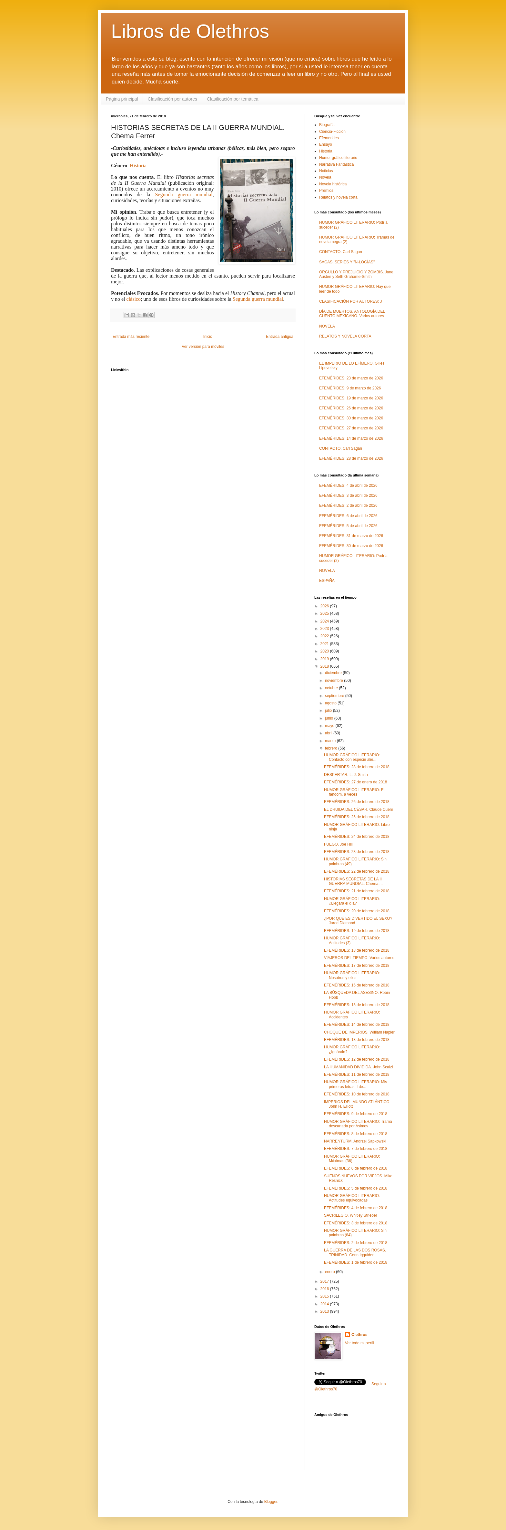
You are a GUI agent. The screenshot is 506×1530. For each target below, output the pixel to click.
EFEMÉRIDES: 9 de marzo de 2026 (350, 388)
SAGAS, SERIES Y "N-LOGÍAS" (347, 262)
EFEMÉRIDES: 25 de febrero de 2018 (357, 817)
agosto (331, 703)
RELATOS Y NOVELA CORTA (345, 336)
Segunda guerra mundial (183, 194)
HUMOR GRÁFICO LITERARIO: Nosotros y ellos (352, 975)
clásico (133, 299)
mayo (330, 725)
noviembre (334, 680)
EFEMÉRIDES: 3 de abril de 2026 (348, 495)
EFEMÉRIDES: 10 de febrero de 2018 (357, 1094)
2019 (325, 659)
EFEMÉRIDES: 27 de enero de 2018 (355, 782)
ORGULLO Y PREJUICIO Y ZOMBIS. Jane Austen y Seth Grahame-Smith (356, 274)
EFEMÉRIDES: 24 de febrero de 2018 (357, 836)
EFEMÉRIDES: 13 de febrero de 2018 (357, 1039)
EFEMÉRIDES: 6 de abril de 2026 (348, 516)
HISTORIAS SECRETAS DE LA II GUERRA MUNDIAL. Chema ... (353, 881)
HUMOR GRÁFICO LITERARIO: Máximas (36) (352, 1158)
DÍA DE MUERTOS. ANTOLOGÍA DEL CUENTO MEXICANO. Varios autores (352, 313)
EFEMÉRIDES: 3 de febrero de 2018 (355, 1223)
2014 (325, 1304)
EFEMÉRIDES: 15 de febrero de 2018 (357, 1005)
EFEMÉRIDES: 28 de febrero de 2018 (357, 767)
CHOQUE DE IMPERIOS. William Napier (359, 1032)
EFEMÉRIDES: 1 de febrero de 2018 (355, 1262)
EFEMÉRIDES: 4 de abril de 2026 (348, 485)
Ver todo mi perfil (359, 1343)
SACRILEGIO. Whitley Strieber (350, 1215)
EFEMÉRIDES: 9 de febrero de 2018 (355, 1114)
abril (329, 733)
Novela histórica (333, 184)
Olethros (359, 1334)
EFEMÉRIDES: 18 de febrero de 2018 (357, 950)
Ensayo (325, 144)
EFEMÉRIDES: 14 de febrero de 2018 (357, 1024)
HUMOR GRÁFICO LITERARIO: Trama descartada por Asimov (358, 1123)
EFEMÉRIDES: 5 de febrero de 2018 (355, 1188)
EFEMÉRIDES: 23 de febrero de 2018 (357, 851)
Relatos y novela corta (338, 197)
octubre (332, 688)
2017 (325, 1281)
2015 (325, 1296)
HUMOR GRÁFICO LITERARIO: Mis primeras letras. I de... (355, 1084)
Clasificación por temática (232, 99)
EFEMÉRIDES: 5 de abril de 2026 (348, 526)
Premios (326, 190)
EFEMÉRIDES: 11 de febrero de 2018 (357, 1074)
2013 (325, 1311)
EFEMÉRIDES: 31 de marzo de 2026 (351, 536)
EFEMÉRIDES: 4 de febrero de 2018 (355, 1208)
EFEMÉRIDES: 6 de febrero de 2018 (355, 1168)
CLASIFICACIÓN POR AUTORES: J (350, 301)
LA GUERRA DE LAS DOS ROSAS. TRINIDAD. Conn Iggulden (355, 1252)
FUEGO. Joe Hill (338, 844)
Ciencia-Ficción (332, 131)
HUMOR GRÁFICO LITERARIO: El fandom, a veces (354, 792)
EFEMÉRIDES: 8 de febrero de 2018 (355, 1134)
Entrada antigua (279, 336)
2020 (325, 651)
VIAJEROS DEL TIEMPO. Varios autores (359, 958)
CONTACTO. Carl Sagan (340, 252)
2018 (325, 666)
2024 (325, 621)
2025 (325, 613)
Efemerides (329, 138)
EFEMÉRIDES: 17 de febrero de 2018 (357, 965)
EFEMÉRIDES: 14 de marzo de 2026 (351, 438)
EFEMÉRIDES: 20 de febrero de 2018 (357, 911)
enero (330, 1272)
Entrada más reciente (131, 336)
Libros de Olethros (190, 31)
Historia (138, 165)
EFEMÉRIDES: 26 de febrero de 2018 (357, 801)
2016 (325, 1289)
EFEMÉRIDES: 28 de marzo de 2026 (351, 458)
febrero (331, 748)
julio (329, 710)
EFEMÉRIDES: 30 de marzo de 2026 (351, 418)
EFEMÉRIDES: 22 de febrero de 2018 (357, 871)
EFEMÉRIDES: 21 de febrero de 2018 (357, 891)
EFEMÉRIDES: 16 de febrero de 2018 (357, 985)
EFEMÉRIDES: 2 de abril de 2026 (348, 505)
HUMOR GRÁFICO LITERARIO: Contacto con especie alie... (352, 757)
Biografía (327, 125)
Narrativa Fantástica (336, 164)
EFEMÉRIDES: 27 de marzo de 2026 (351, 428)
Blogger (271, 1501)
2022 (325, 636)
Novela (325, 177)
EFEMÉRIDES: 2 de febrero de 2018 (355, 1243)
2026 (325, 606)
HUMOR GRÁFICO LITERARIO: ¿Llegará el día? (352, 901)
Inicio (207, 336)
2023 (325, 628)
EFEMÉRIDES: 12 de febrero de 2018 (357, 1059)
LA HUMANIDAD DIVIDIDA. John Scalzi (358, 1067)
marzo (331, 741)
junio (329, 718)
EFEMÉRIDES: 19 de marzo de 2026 (351, 398)
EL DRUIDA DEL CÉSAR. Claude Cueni (358, 809)
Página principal (122, 99)
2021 (325, 644)
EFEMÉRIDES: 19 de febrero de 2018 (357, 930)
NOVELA (327, 326)
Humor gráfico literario (338, 157)
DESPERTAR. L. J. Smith (346, 774)
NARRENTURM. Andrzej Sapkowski (355, 1141)
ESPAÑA (327, 580)
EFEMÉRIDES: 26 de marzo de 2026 (351, 408)
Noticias (326, 171)
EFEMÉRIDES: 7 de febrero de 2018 (355, 1148)
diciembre (334, 673)
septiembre (335, 695)
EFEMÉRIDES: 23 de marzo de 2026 (351, 378)
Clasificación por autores (172, 99)
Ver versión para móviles (203, 346)
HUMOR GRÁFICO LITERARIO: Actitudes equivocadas (352, 1197)
